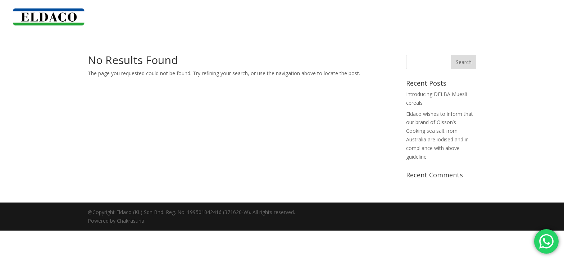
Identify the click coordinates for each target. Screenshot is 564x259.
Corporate (438, 17)
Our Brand (473, 17)
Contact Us (539, 17)
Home (408, 17)
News (509, 17)
